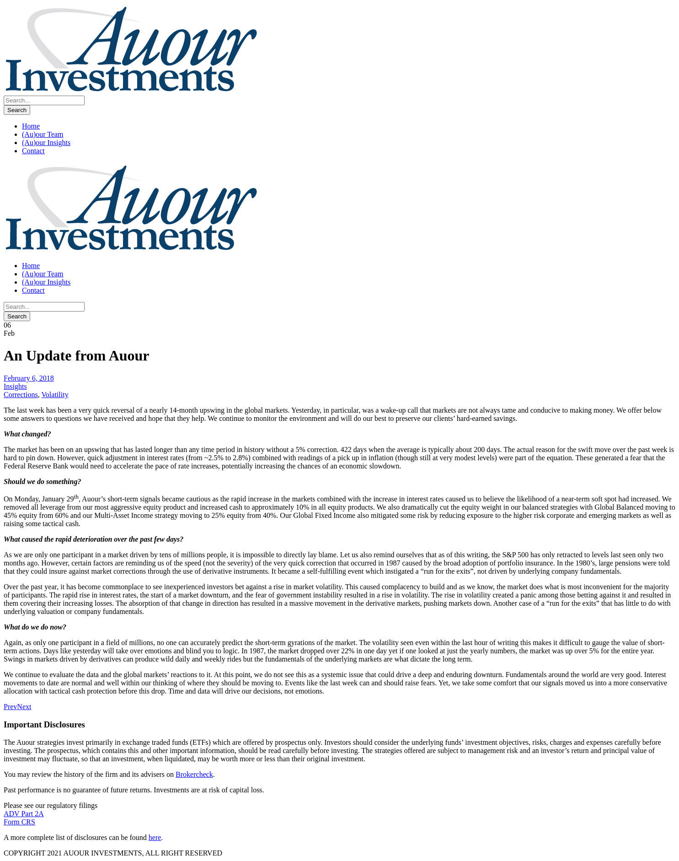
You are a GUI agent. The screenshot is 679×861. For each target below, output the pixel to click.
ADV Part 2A (24, 814)
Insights (15, 386)
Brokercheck (194, 774)
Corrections (21, 394)
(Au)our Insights (46, 142)
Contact (33, 151)
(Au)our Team (43, 134)
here (155, 837)
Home (31, 126)
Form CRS (19, 822)
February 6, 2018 (29, 378)
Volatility (54, 394)
